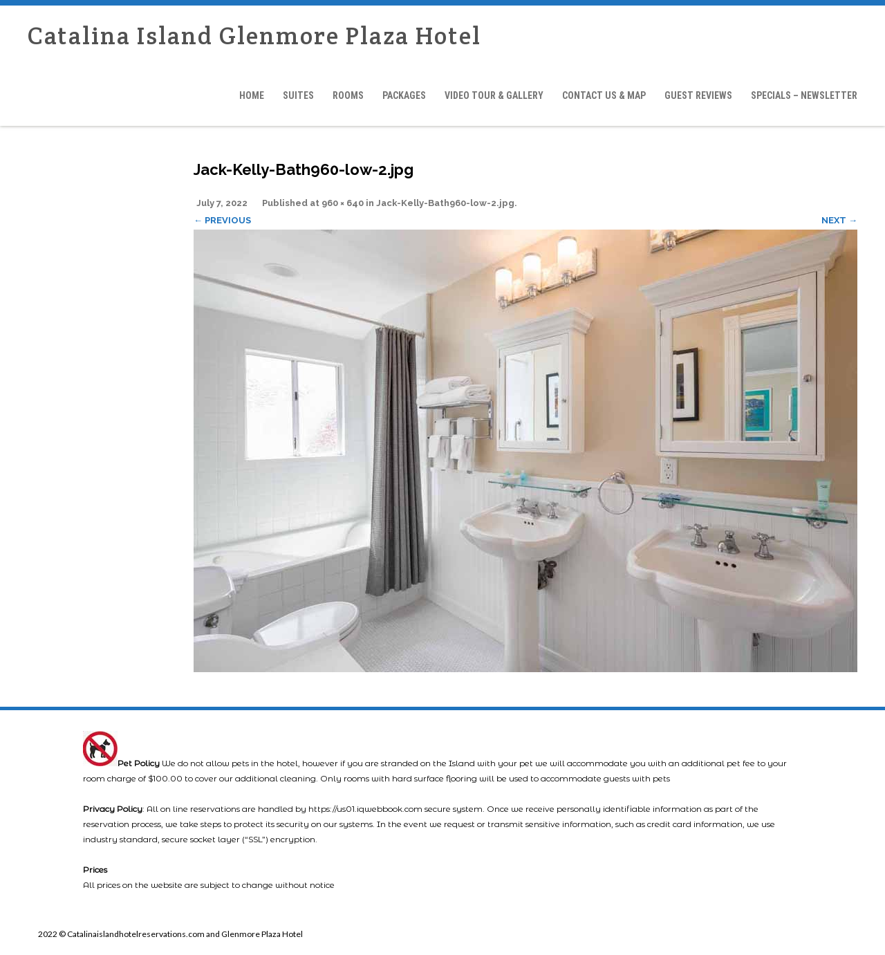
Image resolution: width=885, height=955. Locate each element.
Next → (839, 220)
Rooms (348, 95)
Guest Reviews (698, 95)
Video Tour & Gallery (494, 95)
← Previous (222, 220)
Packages (404, 95)
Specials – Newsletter (804, 95)
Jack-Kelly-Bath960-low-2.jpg (445, 203)
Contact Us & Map (604, 95)
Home (251, 95)
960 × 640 (343, 203)
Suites (298, 95)
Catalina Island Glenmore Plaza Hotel (254, 35)
